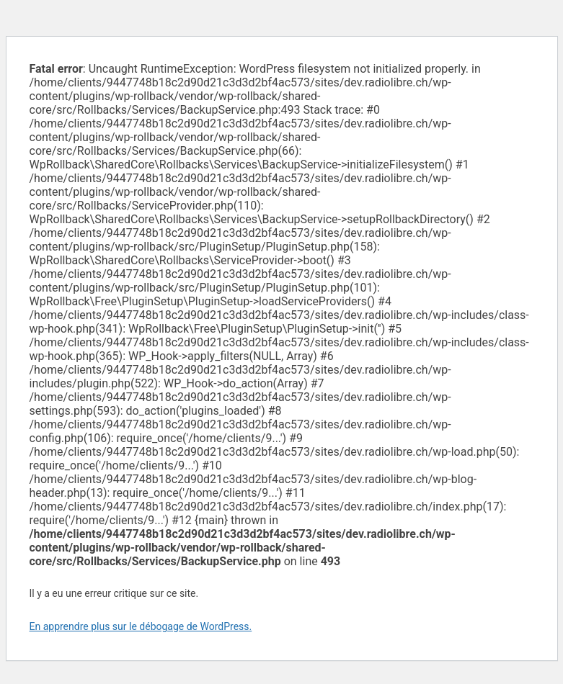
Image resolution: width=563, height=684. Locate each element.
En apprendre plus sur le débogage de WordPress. (141, 626)
